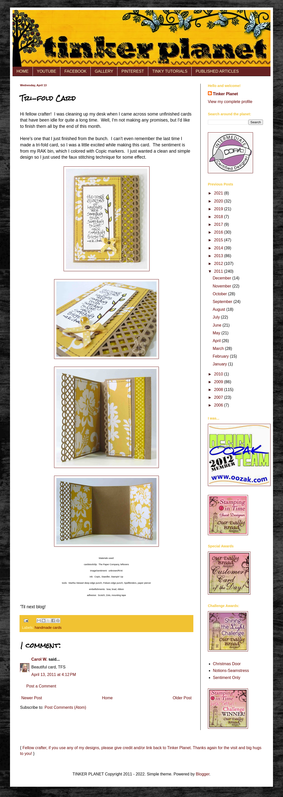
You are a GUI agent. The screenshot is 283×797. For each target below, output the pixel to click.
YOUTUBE (46, 71)
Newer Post (31, 698)
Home (107, 698)
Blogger (202, 774)
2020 (219, 201)
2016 (219, 232)
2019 (219, 209)
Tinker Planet (225, 94)
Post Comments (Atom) (65, 707)
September (223, 302)
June (217, 325)
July (217, 317)
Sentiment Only (226, 677)
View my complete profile (230, 101)
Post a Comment (41, 686)
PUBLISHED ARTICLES (217, 71)
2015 (219, 240)
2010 (219, 374)
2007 (219, 397)
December (222, 278)
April (217, 341)
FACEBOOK (75, 71)
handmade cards (48, 628)
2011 (219, 271)
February (221, 356)
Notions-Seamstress (231, 670)
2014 (219, 248)
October (220, 294)
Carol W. (39, 659)
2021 (219, 193)
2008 (219, 389)
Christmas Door (227, 664)
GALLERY (104, 71)
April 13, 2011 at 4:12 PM (53, 674)
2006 (219, 405)
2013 (219, 256)
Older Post (182, 698)
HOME (23, 71)
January (220, 364)
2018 (219, 217)
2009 (219, 382)
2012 (219, 263)
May (217, 333)
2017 (219, 224)
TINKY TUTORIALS (169, 71)
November (222, 286)
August (219, 309)
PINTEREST (132, 71)
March (219, 348)
